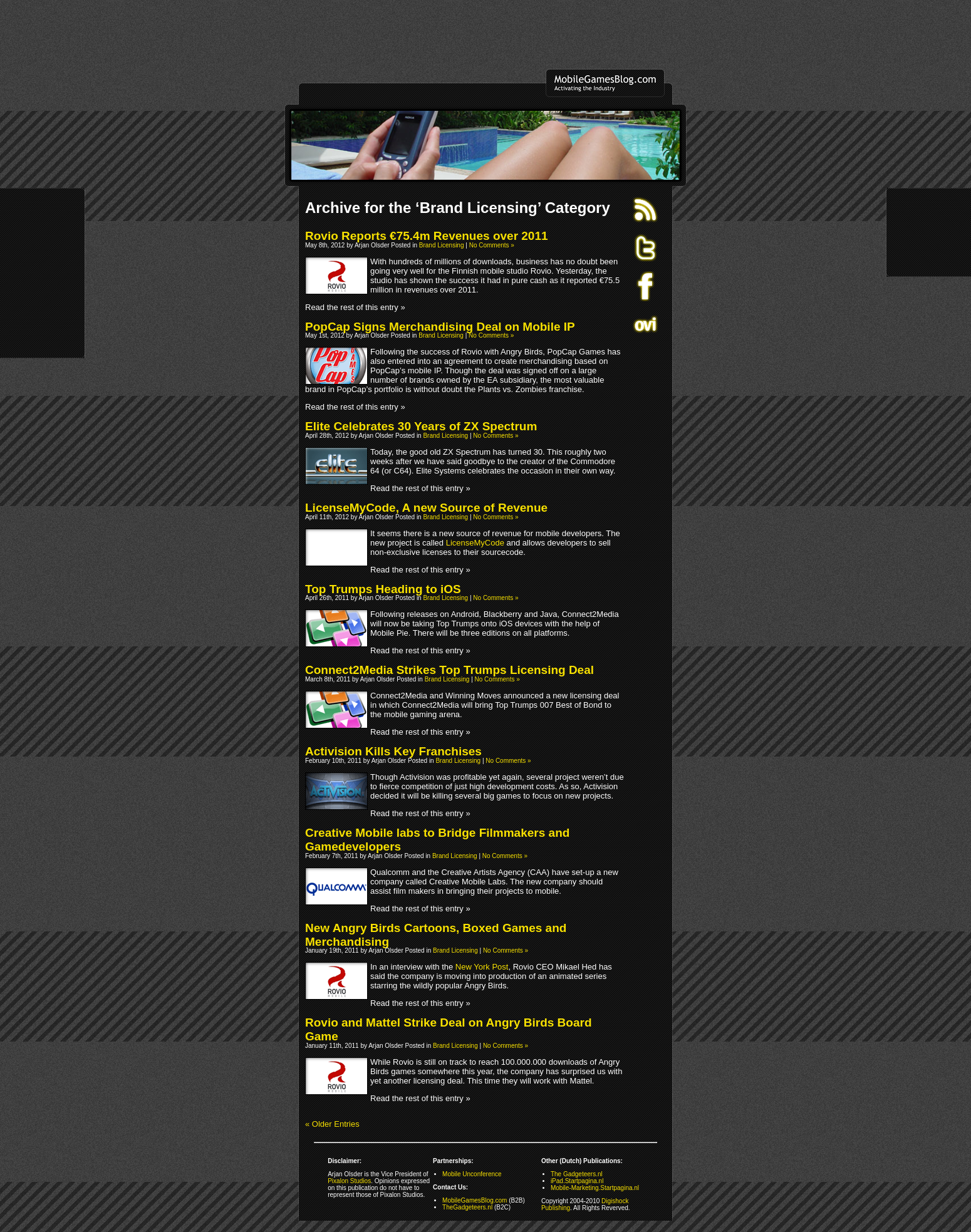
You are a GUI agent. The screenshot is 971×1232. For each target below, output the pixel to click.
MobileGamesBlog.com (474, 1200)
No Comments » (491, 245)
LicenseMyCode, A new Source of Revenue (426, 507)
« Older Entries (332, 1124)
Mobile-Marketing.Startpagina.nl (595, 1187)
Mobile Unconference (472, 1174)
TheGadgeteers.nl (467, 1207)
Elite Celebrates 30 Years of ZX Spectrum (421, 426)
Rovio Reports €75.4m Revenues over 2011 (426, 235)
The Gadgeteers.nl (577, 1174)
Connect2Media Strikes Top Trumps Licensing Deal (449, 669)
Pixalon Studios (349, 1181)
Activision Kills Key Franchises (393, 751)
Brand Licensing (441, 245)
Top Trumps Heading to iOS (383, 589)
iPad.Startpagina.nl (577, 1181)
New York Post (482, 966)
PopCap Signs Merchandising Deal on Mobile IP (440, 326)
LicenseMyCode (475, 542)
